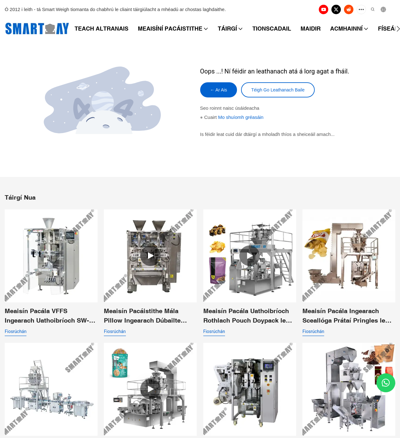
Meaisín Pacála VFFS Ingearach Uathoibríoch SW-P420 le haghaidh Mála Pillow (49, 316)
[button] (398, 29)
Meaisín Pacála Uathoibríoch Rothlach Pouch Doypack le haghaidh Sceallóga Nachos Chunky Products (246, 316)
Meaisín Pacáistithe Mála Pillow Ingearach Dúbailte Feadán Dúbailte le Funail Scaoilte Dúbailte (142, 316)
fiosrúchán (15, 331)
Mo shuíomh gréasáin (240, 117)
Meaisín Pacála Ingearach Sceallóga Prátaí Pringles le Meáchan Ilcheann (343, 316)
